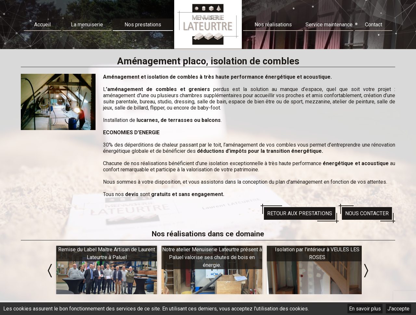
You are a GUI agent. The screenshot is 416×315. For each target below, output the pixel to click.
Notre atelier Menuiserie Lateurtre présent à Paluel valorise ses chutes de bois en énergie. (212, 257)
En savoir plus (365, 309)
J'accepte (398, 309)
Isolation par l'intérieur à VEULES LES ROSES (317, 253)
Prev (50, 270)
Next (366, 270)
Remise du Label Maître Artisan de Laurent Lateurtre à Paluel (106, 253)
